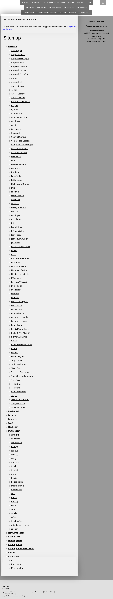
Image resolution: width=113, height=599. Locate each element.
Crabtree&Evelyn (19, 152)
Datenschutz (39, 592)
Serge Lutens (17, 360)
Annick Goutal (17, 86)
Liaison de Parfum (19, 270)
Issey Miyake (17, 227)
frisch (14, 466)
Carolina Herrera (19, 117)
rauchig (14, 501)
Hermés (15, 211)
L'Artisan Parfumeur (20, 258)
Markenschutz (18, 568)
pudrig (14, 497)
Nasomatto (16, 305)
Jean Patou (16, 235)
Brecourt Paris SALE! (20, 101)
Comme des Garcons (20, 140)
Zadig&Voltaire (18, 403)
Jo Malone (15, 242)
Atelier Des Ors (18, 97)
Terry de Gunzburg (20, 372)
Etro (13, 188)
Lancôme (15, 262)
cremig (14, 454)
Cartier (14, 125)
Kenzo (14, 250)
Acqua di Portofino (19, 74)
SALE (89, 2)
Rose (13, 505)
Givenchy (15, 199)
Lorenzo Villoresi (19, 282)
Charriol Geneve (18, 137)
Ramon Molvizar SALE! (21, 344)
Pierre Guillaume (19, 336)
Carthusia (15, 121)
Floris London (17, 195)
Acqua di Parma (18, 70)
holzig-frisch (17, 482)
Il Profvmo (16, 219)
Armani (14, 89)
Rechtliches (73, 12)
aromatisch (16, 442)
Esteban (15, 172)
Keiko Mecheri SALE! (20, 246)
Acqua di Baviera (18, 62)
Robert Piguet (17, 356)
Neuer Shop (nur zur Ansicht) (54, 2)
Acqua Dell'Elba (18, 54)
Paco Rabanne (17, 313)
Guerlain (15, 203)
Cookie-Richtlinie (49, 592)
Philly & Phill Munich (20, 333)
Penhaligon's (17, 325)
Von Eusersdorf (18, 391)
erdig (13, 458)
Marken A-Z (36, 2)
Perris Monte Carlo (20, 329)
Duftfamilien (41, 7)
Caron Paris (16, 113)
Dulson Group (85, 12)
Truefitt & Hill (17, 384)
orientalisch (16, 489)
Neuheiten (30, 7)
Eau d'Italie (16, 176)
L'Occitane (16, 278)
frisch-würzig (17, 521)
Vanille (14, 513)
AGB (13, 560)
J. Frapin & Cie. (18, 231)
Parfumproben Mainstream (47, 12)
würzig (14, 517)
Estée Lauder (17, 180)
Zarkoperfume (18, 407)
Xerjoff (14, 395)
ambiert (15, 434)
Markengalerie (81, 7)
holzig (14, 478)
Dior (13, 160)
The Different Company (22, 376)
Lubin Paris (16, 286)
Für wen (71, 2)
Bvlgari (14, 105)
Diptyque (15, 168)
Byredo (14, 109)
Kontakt (63, 12)
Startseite (25, 2)
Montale (15, 297)
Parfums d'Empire (19, 321)
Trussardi (15, 387)
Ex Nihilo (15, 191)
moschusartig (17, 485)
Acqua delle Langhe (20, 58)
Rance (14, 348)
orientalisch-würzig (20, 525)
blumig (14, 446)
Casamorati (16, 129)
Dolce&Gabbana (18, 164)
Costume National (19, 148)
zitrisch (14, 529)
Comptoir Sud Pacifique (22, 144)
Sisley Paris (16, 368)
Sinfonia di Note (18, 364)
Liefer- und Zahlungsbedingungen (24, 592)
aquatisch (15, 438)
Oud (13, 493)
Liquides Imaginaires (21, 274)
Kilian (13, 254)
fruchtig (15, 470)
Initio (13, 223)
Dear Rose (16, 156)
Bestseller (81, 2)
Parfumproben (28, 12)
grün (13, 474)
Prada (14, 340)
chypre (14, 450)
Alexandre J (16, 82)
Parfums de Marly (19, 317)
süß (13, 509)
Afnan (14, 78)
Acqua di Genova (19, 66)
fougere (15, 462)
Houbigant (16, 215)
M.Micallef (16, 289)
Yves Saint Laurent (20, 399)
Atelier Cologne (18, 93)
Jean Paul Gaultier (19, 238)
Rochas (14, 352)
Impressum (16, 564)
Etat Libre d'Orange (20, 184)
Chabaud (15, 133)
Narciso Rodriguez (19, 301)
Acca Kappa (16, 50)
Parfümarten (69, 7)
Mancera (15, 293)
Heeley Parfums (18, 207)
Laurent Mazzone (19, 266)
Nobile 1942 (16, 309)
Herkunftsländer (55, 7)
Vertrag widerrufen (8, 594)
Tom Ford (15, 380)
